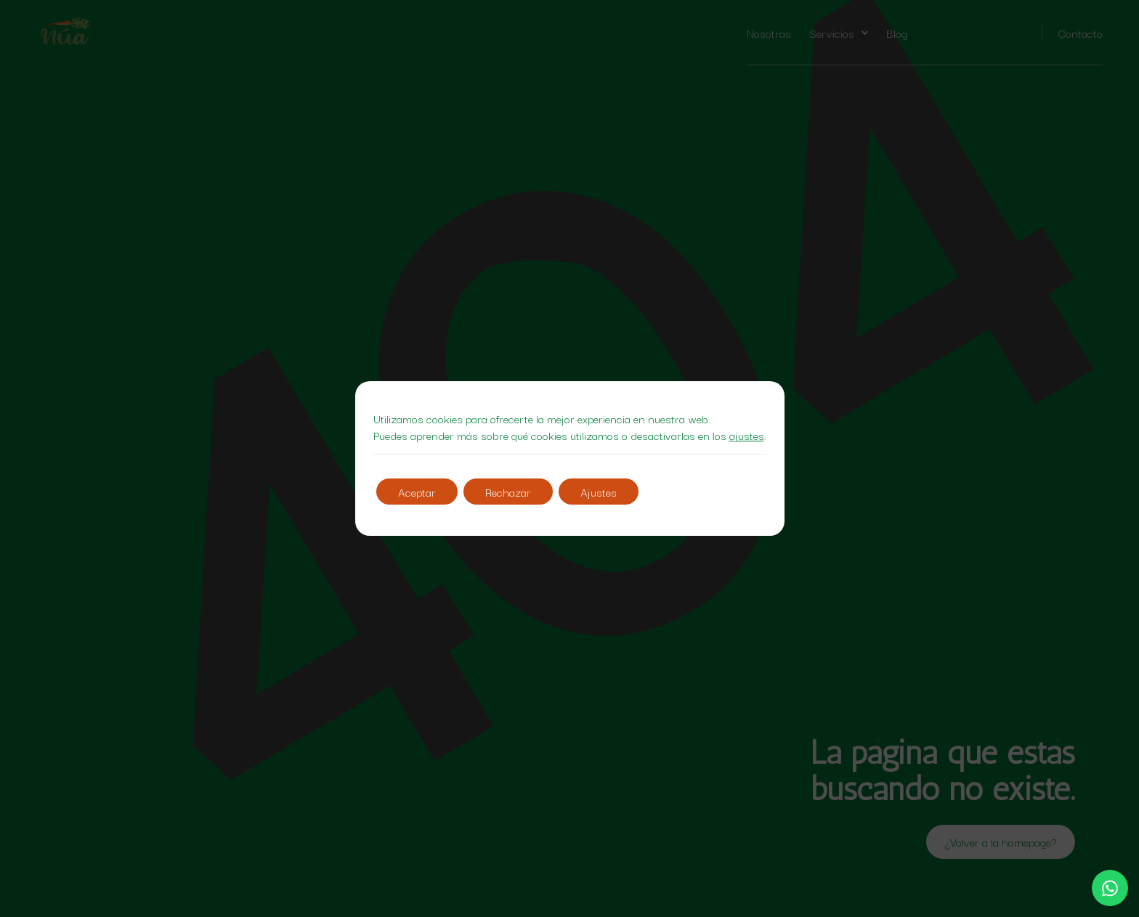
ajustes (746, 435)
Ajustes (598, 491)
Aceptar (417, 491)
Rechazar (508, 491)
